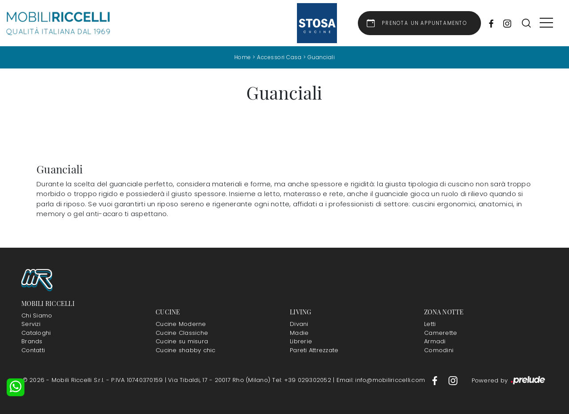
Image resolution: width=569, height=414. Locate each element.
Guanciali (321, 57)
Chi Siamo (36, 315)
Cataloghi (36, 333)
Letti (430, 324)
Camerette (440, 333)
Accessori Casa (279, 57)
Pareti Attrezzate (314, 350)
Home (242, 57)
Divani (299, 324)
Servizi (30, 324)
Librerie (301, 341)
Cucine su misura (182, 341)
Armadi (435, 341)
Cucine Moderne (181, 324)
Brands (32, 341)
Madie (299, 333)
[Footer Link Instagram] (453, 380)
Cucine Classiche (182, 333)
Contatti (33, 350)
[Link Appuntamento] (419, 23)
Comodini (438, 350)
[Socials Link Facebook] (489, 23)
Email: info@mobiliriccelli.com (382, 380)
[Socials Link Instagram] (505, 23)
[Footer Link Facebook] (435, 380)
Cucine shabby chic (186, 350)
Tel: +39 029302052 (302, 380)
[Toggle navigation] (546, 23)
